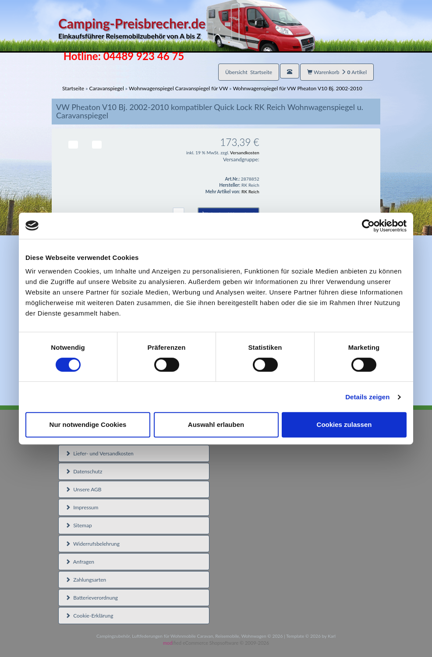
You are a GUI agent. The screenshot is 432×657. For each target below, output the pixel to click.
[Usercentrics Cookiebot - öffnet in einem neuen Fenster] (368, 225)
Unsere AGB (83, 489)
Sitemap (78, 525)
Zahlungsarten (85, 579)
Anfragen (79, 561)
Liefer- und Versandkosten (99, 453)
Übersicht (248, 72)
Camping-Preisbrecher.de (186, 28)
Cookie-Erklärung (89, 615)
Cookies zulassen (344, 424)
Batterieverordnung (91, 597)
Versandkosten (244, 152)
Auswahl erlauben (216, 424)
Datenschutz (83, 471)
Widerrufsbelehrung (92, 543)
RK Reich (250, 191)
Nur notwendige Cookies (88, 424)
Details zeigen (367, 397)
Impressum (81, 507)
